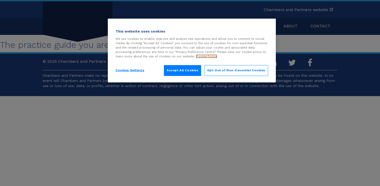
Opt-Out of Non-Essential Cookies (236, 70)
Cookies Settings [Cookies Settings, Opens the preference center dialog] (130, 70)
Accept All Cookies (182, 70)
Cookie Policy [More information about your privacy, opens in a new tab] (206, 56)
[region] (192, 50)
